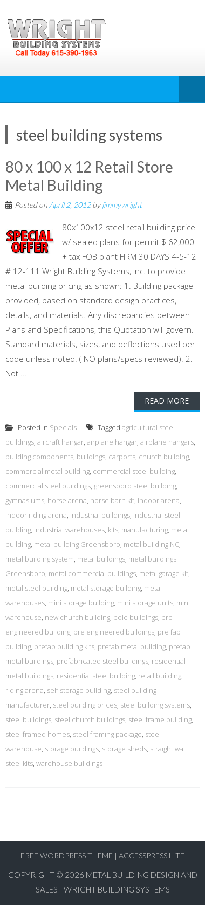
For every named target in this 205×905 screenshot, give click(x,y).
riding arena (24, 690)
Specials (63, 427)
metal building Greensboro (77, 544)
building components (39, 456)
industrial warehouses (69, 529)
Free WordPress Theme (66, 855)
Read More (167, 400)
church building (164, 456)
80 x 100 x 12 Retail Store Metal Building (89, 175)
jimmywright (122, 204)
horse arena (67, 500)
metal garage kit (163, 573)
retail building (159, 676)
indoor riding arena (36, 515)
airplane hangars (167, 442)
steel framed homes (37, 734)
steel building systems (155, 705)
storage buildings (72, 749)
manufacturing (144, 529)
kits (113, 529)
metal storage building (106, 588)
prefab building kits (64, 646)
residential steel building (96, 676)
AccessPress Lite (151, 855)
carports (121, 456)
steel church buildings (89, 719)
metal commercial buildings (92, 573)
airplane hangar (112, 442)
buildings (91, 456)
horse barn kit (112, 500)
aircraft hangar (60, 442)
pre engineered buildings (113, 632)
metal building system (39, 559)
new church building (77, 617)
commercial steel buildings (48, 486)
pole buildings (135, 617)
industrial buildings (100, 515)
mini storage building (81, 602)
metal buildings (101, 559)
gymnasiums (24, 500)
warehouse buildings (69, 763)
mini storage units (145, 602)
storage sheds (124, 749)
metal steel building (36, 588)
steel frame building (160, 719)
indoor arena (159, 500)
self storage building (79, 690)
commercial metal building (47, 471)
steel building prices (85, 705)
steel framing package (107, 734)
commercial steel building (134, 471)
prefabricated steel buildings (102, 661)
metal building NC (151, 544)
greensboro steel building (135, 486)
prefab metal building (132, 646)
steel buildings (28, 719)
